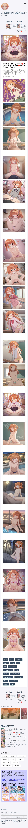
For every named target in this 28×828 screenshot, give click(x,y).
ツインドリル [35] (7, 765)
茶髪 (5, 666)
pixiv (14, 779)
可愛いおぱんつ (15, 673)
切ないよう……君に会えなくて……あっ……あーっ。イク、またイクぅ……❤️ (21, 28)
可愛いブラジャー (8, 677)
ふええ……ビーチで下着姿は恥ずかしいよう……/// (15, 737)
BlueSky (10, 779)
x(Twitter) (4, 779)
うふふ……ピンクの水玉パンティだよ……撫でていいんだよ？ (16, 741)
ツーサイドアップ (8, 670)
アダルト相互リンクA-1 (6, 814)
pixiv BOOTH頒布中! (12, 780)
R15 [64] (13, 756)
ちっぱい (6, 663)
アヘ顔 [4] (17, 765)
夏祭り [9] (5, 756)
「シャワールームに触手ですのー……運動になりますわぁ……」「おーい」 (15, 745)
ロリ (18, 663)
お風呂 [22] (15, 762)
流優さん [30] (6, 762)
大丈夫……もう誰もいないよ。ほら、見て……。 (11, 26)
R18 (12, 684)
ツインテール (12, 666)
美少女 (5, 659)
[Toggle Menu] (25, 4)
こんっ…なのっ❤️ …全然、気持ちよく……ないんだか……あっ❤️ (14, 733)
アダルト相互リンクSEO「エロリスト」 (10, 812)
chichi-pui (18, 779)
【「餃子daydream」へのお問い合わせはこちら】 (12, 817)
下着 (17, 670)
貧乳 (12, 663)
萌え (11, 659)
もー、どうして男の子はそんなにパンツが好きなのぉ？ (16, 729)
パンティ (6, 673)
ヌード (5, 680)
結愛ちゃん (18, 659)
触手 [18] (5, 759)
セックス (6, 684)
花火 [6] (12, 759)
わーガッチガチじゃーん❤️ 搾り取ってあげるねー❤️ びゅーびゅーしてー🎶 (14, 66)
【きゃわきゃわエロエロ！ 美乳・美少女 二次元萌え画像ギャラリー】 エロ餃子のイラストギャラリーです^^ (14, 14)
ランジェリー (19, 677)
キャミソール (13, 680)
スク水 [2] (20, 759)
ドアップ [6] (21, 756)
